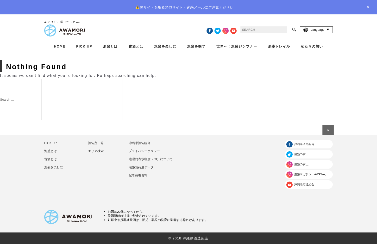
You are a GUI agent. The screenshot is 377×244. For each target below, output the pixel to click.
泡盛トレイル (279, 46)
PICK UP (84, 46)
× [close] (368, 7)
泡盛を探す (196, 46)
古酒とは (136, 46)
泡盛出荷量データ (141, 167)
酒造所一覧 (96, 143)
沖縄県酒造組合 (140, 143)
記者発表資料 (138, 175)
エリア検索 (96, 151)
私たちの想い (312, 46)
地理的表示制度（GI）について (151, 159)
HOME (59, 46)
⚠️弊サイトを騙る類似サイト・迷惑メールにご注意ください (184, 7)
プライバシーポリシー (144, 151)
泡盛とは (110, 46)
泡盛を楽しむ (165, 46)
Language (316, 29)
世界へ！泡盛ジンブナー (236, 46)
